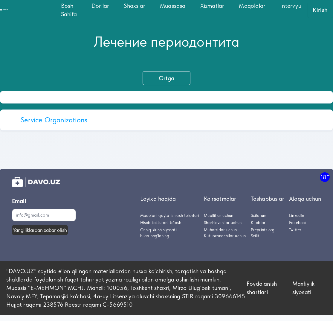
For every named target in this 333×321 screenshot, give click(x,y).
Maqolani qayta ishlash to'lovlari (169, 215)
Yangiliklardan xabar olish (40, 230)
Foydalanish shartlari (262, 288)
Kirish (320, 9)
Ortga (166, 78)
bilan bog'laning (154, 235)
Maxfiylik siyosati (303, 288)
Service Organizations (54, 119)
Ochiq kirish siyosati (158, 229)
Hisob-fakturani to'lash (160, 222)
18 (324, 177)
